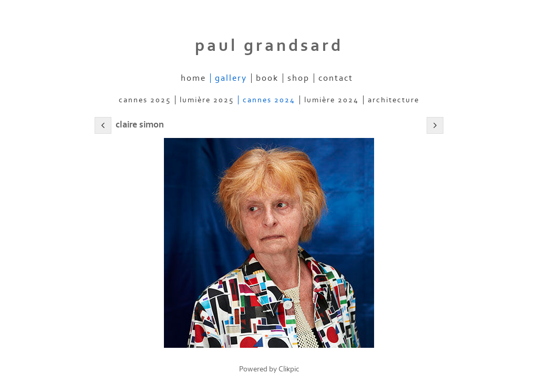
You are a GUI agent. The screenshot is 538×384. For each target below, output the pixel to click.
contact (335, 78)
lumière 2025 (207, 99)
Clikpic (288, 369)
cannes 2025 (145, 99)
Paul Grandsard (269, 46)
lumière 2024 (331, 99)
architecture (393, 99)
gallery (231, 78)
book (267, 78)
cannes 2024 (269, 99)
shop (298, 78)
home (193, 78)
